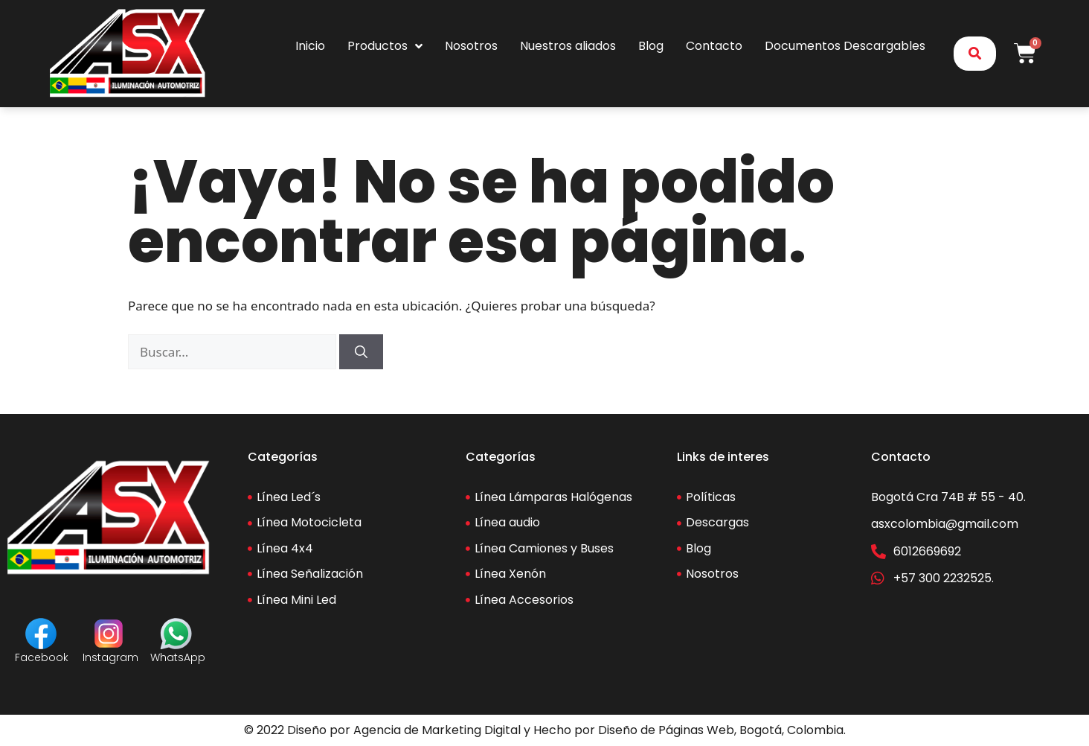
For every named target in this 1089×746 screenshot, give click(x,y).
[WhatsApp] (176, 633)
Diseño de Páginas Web (666, 730)
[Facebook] (41, 633)
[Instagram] (108, 633)
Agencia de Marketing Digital (437, 730)
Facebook (41, 657)
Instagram (110, 657)
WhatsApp (177, 657)
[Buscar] (361, 352)
